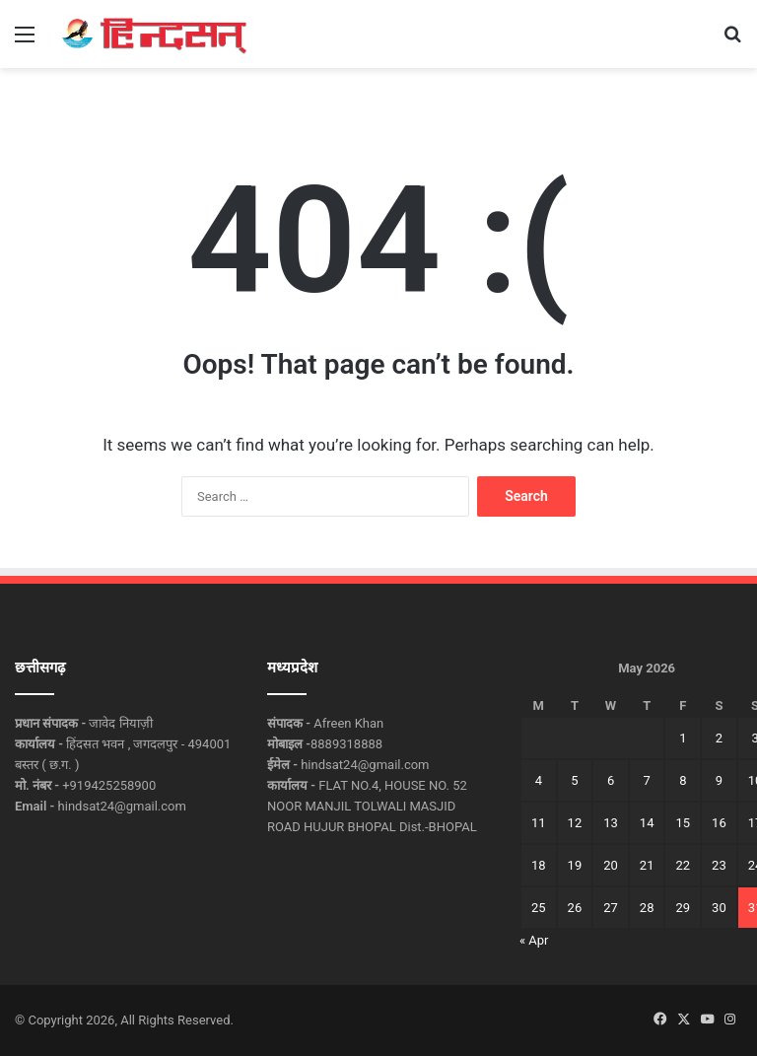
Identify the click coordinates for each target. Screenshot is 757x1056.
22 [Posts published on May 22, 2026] (682, 865)
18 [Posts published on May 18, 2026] (538, 865)
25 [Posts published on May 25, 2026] (538, 907)
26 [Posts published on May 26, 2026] (575, 907)
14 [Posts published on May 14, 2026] (647, 822)
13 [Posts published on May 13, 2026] (610, 822)
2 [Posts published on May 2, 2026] (719, 738)
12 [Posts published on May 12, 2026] (575, 822)
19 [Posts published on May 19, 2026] (575, 865)
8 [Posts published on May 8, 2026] (682, 780)
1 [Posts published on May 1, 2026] (682, 738)
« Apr (534, 940)
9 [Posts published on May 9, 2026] (719, 780)
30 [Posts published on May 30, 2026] (719, 907)
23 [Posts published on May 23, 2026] (719, 865)
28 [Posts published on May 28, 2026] (647, 907)
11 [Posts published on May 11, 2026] (538, 822)
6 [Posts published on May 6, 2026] (610, 780)
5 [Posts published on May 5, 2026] (574, 780)
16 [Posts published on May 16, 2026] (719, 822)
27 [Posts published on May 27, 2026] (610, 907)
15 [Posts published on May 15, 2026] (682, 822)
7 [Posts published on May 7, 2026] (647, 780)
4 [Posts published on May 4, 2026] (538, 780)
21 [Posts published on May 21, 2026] (647, 865)
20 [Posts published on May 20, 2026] (610, 865)
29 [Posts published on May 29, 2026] (682, 907)
